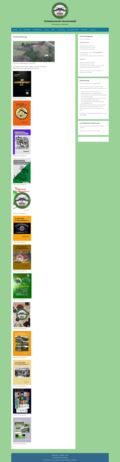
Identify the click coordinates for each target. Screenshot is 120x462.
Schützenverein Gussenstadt (60, 21)
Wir (20, 29)
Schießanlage (27, 29)
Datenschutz (84, 29)
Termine (47, 29)
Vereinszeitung (61, 29)
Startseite (14, 29)
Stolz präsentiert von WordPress (51, 460)
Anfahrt (53, 29)
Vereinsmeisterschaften (73, 29)
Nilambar (74, 460)
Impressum (93, 29)
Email (67, 455)
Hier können (83, 105)
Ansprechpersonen (37, 29)
